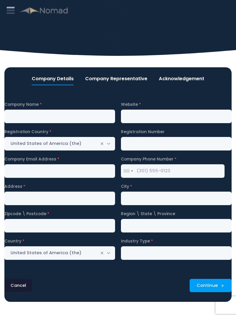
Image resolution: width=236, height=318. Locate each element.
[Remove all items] (102, 143)
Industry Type (135, 241)
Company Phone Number (147, 159)
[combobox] (59, 143)
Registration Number (143, 132)
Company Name (21, 104)
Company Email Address (30, 159)
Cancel (18, 285)
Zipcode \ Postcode (25, 214)
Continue (211, 285)
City (125, 186)
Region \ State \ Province (148, 214)
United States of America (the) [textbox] (46, 143)
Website (129, 104)
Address (13, 186)
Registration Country (26, 132)
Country (12, 241)
